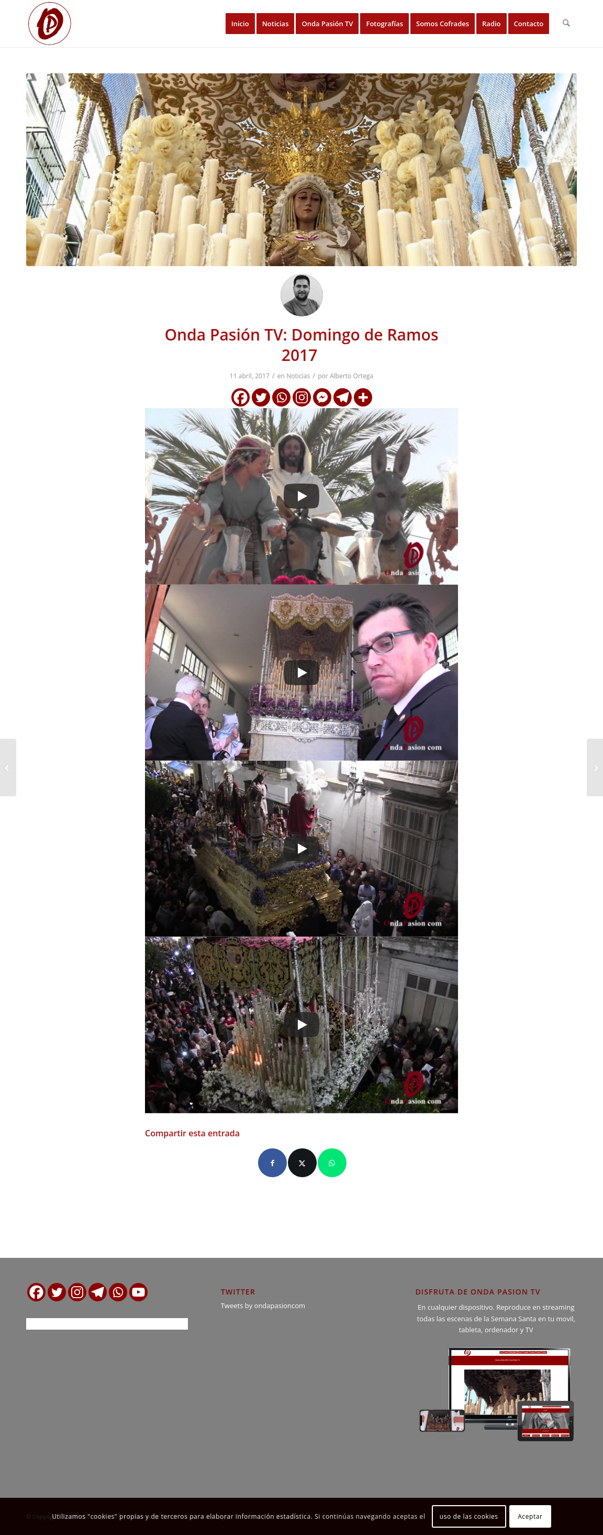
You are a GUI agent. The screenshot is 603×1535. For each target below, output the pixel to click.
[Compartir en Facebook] (272, 1162)
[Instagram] (302, 397)
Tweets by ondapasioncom (263, 1305)
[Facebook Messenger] (322, 397)
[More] (363, 397)
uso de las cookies (469, 1516)
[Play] (301, 496)
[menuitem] (240, 23)
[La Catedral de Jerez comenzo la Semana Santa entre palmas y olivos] (8, 767)
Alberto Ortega (351, 375)
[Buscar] (566, 23)
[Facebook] (240, 397)
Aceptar (530, 1516)
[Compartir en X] (302, 1162)
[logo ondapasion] (49, 23)
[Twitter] (261, 397)
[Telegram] (342, 397)
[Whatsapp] (281, 397)
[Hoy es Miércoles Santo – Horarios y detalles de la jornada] (595, 767)
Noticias (298, 375)
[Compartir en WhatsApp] (332, 1162)
